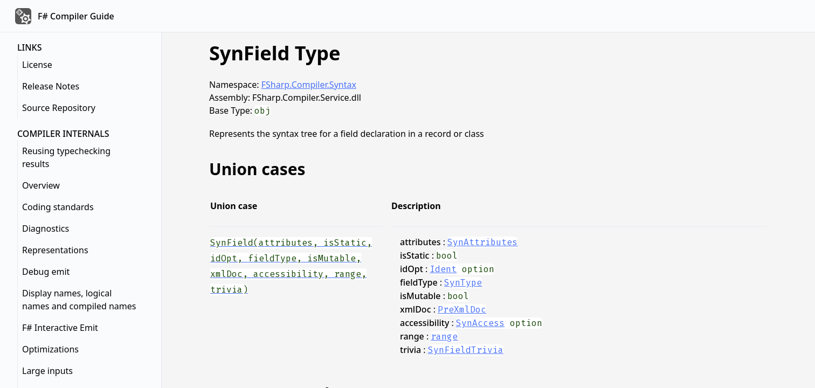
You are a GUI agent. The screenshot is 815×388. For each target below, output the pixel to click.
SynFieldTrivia (465, 350)
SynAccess (480, 323)
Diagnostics (45, 228)
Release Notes (50, 86)
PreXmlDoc (462, 309)
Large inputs (47, 371)
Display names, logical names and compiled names (79, 299)
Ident (443, 269)
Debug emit (46, 272)
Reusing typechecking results (66, 157)
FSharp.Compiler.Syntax (308, 85)
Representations (55, 250)
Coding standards (58, 207)
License (37, 65)
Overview (41, 185)
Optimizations (50, 349)
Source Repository (58, 108)
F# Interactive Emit (60, 328)
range (444, 336)
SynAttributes (482, 242)
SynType (463, 282)
